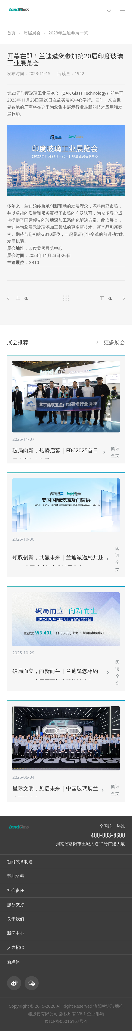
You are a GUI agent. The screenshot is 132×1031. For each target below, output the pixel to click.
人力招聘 (15, 947)
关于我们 (15, 919)
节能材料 (15, 876)
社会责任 (15, 890)
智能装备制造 (20, 861)
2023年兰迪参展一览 (68, 33)
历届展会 (32, 33)
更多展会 (114, 342)
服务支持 (15, 904)
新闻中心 (15, 933)
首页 (11, 33)
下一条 (106, 298)
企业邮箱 (95, 1013)
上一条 (22, 298)
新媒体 (13, 962)
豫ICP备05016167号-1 (66, 1021)
